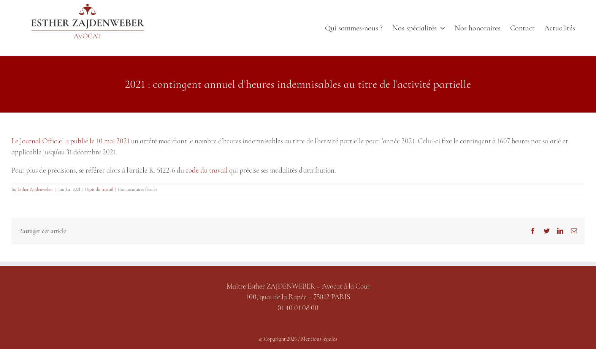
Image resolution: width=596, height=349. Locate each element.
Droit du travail (99, 189)
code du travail (206, 170)
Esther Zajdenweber (35, 189)
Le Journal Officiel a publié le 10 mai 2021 (70, 140)
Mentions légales (319, 339)
